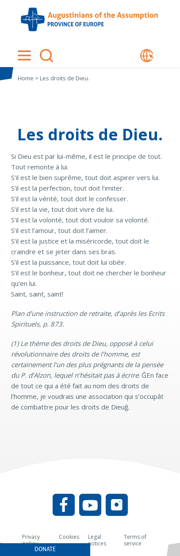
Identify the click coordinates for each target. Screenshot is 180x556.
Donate (45, 549)
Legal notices (97, 540)
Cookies (69, 537)
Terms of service (135, 540)
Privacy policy (31, 540)
